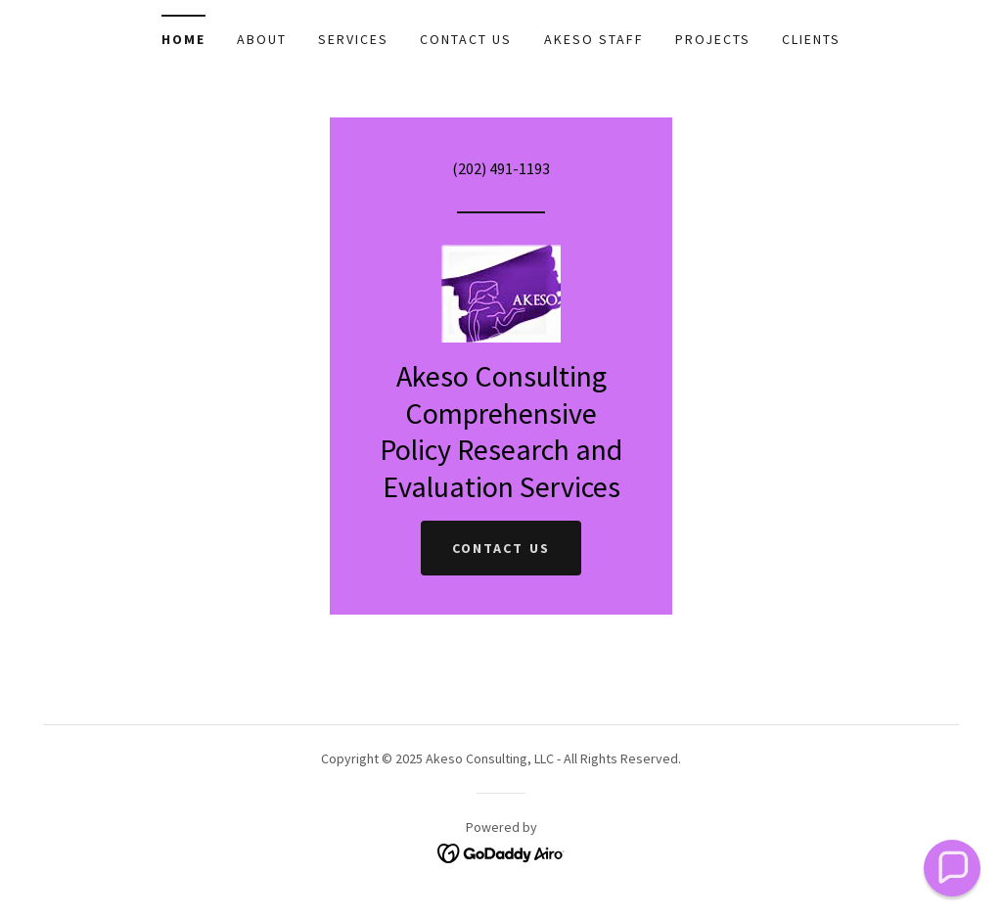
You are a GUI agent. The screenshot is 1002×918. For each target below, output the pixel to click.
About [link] (262, 39)
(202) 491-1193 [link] (501, 168)
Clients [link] (811, 39)
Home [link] (183, 39)
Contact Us (500, 548)
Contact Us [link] (466, 39)
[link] (501, 291)
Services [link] (353, 39)
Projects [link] (713, 39)
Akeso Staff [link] (594, 39)
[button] (952, 868)
